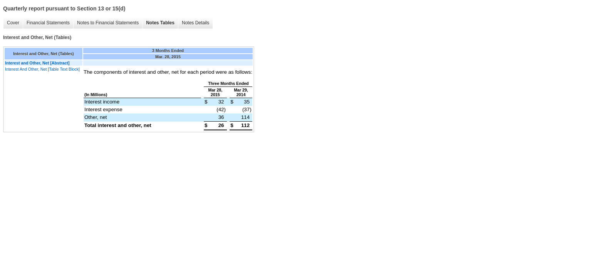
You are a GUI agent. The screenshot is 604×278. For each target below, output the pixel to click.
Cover (13, 22)
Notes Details (195, 22)
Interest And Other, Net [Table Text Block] (42, 69)
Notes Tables (160, 22)
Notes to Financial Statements (108, 22)
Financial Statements (48, 22)
